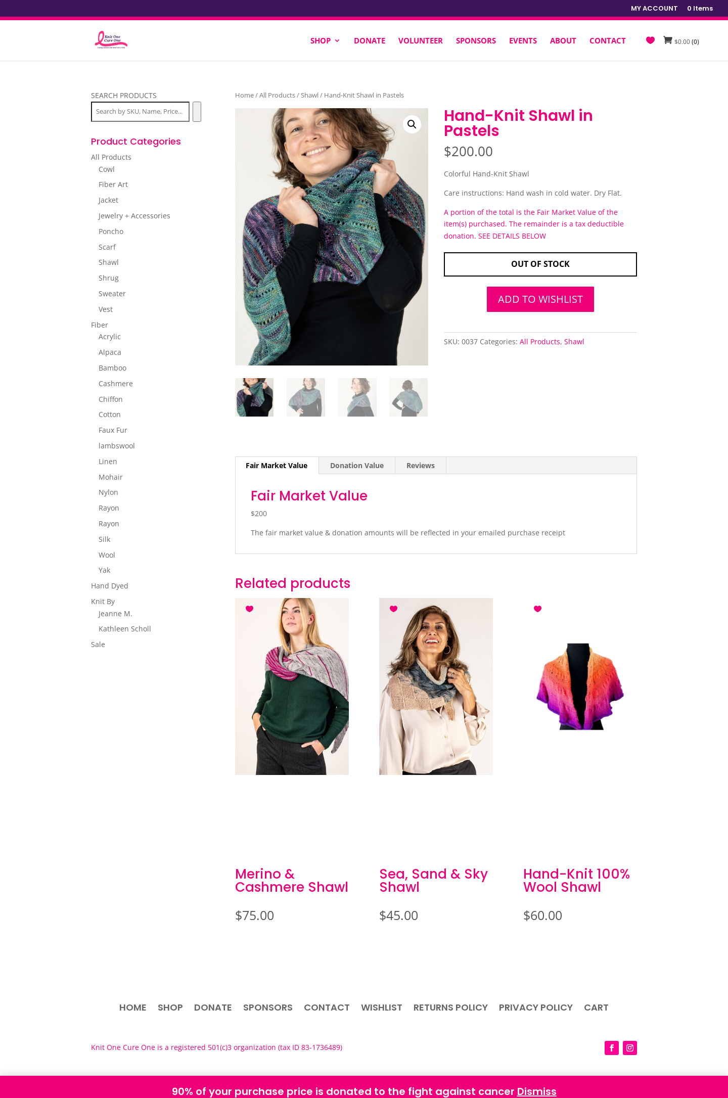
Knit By (103, 601)
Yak (104, 570)
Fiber (99, 325)
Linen (108, 461)
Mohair (111, 477)
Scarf (107, 247)
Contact (327, 1009)
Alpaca (110, 352)
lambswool (117, 445)
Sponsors (268, 1009)
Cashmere (116, 383)
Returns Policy (451, 1009)
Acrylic (110, 336)
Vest (106, 309)
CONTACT (607, 41)
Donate (213, 1009)
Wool (107, 555)
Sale (98, 644)
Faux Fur (113, 430)
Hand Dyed (109, 585)
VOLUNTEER (420, 41)
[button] (412, 124)
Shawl (309, 95)
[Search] (197, 112)
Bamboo (112, 368)
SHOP (320, 41)
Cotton (110, 414)
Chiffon (111, 399)
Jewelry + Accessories (134, 215)
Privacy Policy (536, 1009)
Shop (170, 1009)
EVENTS (523, 41)
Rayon (109, 508)
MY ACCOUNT (654, 9)
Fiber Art (113, 184)
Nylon (108, 492)
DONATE (369, 41)
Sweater (112, 293)
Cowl (107, 169)
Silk (104, 539)
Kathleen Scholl (125, 628)
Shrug (109, 278)
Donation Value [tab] (357, 465)
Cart (596, 1009)
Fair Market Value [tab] (276, 465)
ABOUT (563, 41)
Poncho (111, 231)
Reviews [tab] (420, 465)
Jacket (108, 200)
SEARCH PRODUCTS (124, 95)
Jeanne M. (115, 613)
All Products (277, 95)
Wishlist (381, 1009)
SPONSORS (476, 41)
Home (244, 95)
